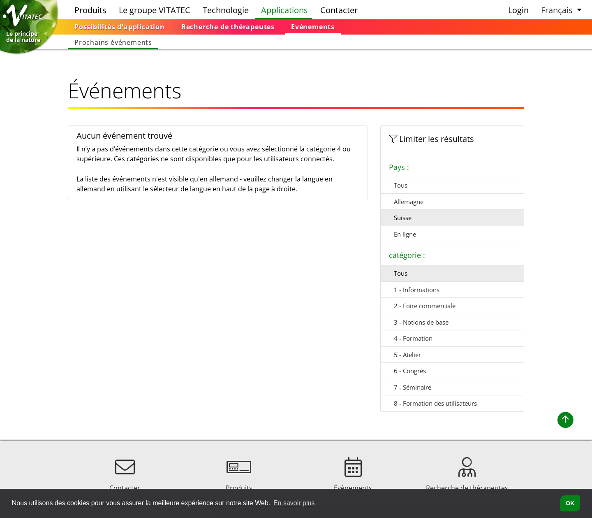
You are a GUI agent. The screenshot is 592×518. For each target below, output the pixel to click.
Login (518, 10)
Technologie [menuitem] (226, 10)
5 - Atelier (407, 355)
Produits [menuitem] (90, 10)
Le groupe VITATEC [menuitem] (154, 10)
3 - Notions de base (421, 322)
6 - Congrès (410, 371)
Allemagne (408, 201)
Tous (400, 185)
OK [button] (570, 503)
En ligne (405, 234)
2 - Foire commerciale (425, 306)
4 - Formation (413, 338)
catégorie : (407, 255)
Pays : (399, 167)
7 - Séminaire (412, 387)
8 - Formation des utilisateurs (435, 403)
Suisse (403, 218)
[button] (560, 9)
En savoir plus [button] (294, 502)
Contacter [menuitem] (339, 10)
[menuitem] (119, 27)
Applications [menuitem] (284, 10)
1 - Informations (416, 290)
